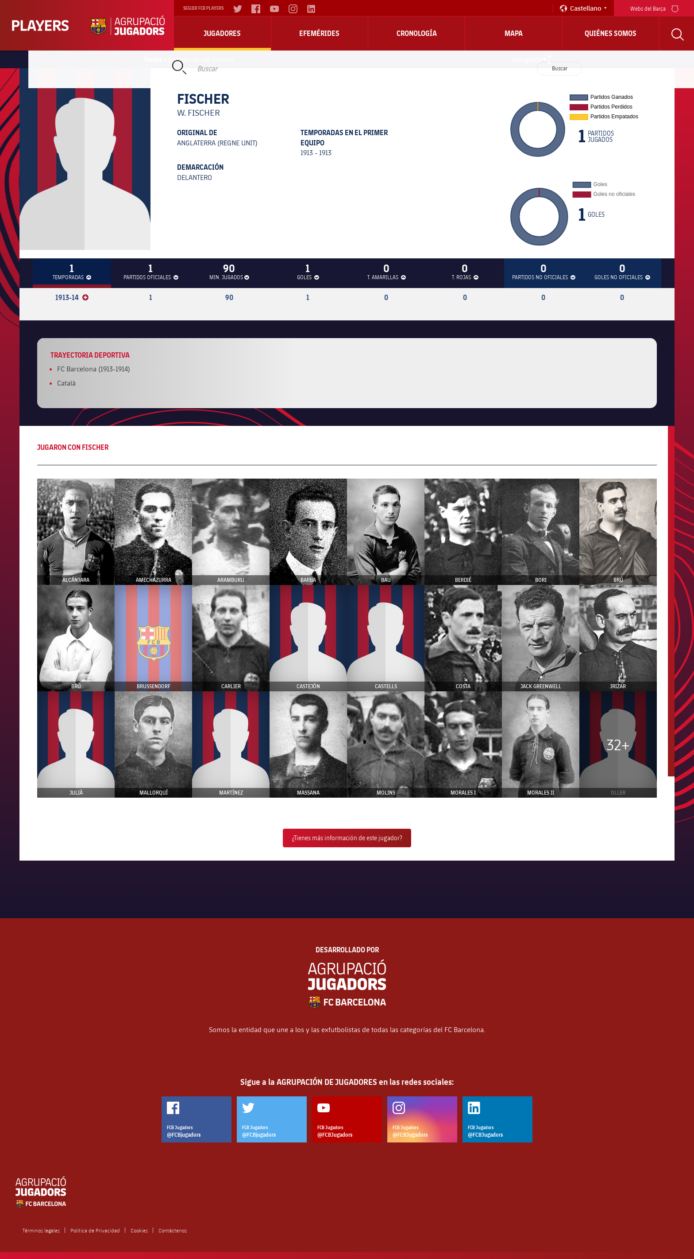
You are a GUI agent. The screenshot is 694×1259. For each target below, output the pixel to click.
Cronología (417, 33)
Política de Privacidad (95, 1230)
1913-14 (72, 297)
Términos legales (41, 1230)
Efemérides (319, 33)
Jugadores (222, 33)
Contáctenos (172, 1230)
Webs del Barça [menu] (654, 8)
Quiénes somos (610, 33)
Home (153, 59)
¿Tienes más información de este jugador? (347, 838)
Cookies (139, 1230)
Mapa (514, 33)
